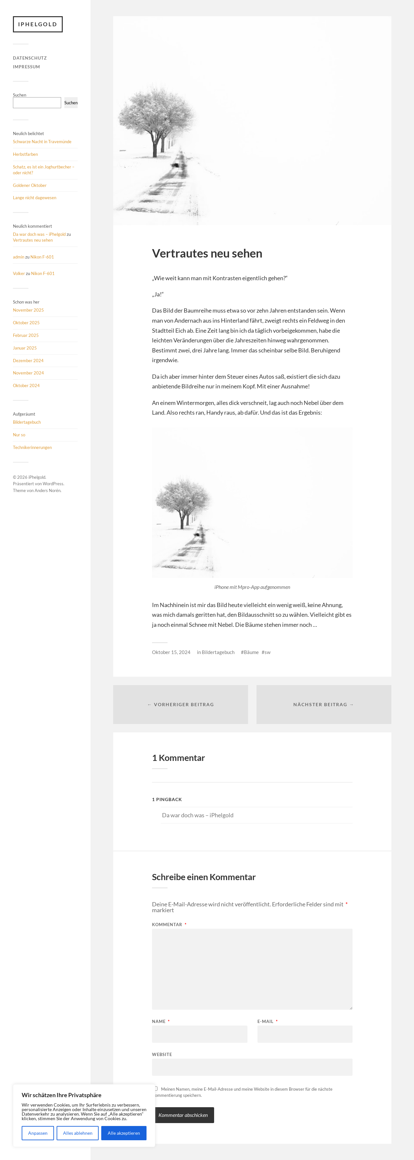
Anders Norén (47, 490)
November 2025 (28, 310)
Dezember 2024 (28, 360)
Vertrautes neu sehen (33, 240)
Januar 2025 (25, 347)
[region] (84, 1115)
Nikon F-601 (42, 256)
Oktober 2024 (26, 385)
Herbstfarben (25, 154)
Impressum (26, 66)
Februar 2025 (26, 335)
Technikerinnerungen (32, 447)
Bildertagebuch (27, 422)
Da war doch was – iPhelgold (39, 234)
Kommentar (169, 925)
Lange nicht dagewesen (34, 197)
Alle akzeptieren (124, 1133)
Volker (19, 273)
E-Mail (267, 1021)
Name (161, 1021)
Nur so (19, 434)
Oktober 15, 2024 (171, 652)
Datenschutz (30, 58)
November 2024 (28, 372)
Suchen (19, 95)
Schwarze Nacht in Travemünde (42, 141)
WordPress (53, 483)
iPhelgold (38, 24)
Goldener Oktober (30, 185)
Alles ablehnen (78, 1133)
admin (18, 256)
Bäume (251, 652)
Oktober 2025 (26, 322)
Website (162, 1054)
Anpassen (38, 1133)
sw (267, 652)
